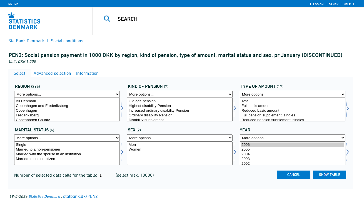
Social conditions (67, 40)
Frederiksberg (67, 115)
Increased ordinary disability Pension (179, 110)
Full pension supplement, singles (292, 115)
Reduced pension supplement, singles (292, 120)
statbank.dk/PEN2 (80, 196)
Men (179, 144)
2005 (292, 149)
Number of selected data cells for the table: (56, 175)
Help (347, 4)
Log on (318, 4)
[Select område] (67, 109)
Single (67, 144)
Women (179, 149)
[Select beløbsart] (292, 109)
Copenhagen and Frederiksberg (67, 106)
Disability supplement (179, 120)
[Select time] (292, 153)
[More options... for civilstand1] (67, 137)
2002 (292, 163)
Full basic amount (292, 106)
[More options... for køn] (180, 137)
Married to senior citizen (67, 159)
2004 (292, 154)
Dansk (333, 4)
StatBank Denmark (26, 40)
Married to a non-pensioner (67, 149)
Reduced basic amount (292, 110)
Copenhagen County (67, 120)
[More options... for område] (67, 94)
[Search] (222, 18)
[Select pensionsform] (180, 109)
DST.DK (13, 4)
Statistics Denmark (44, 196)
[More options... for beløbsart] (292, 94)
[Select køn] (180, 153)
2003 (292, 159)
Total (292, 101)
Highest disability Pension (179, 106)
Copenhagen (67, 110)
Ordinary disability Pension (179, 115)
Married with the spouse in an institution (67, 154)
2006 (292, 144)
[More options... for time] (292, 137)
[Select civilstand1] (67, 153)
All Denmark (67, 101)
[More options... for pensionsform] (180, 94)
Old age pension (179, 101)
